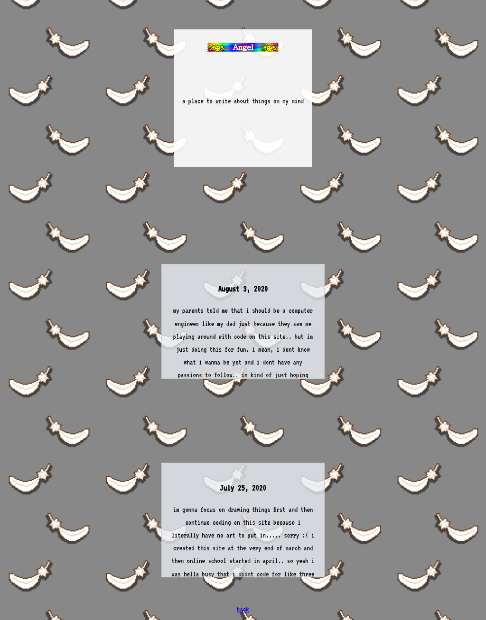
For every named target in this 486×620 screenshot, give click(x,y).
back (243, 609)
